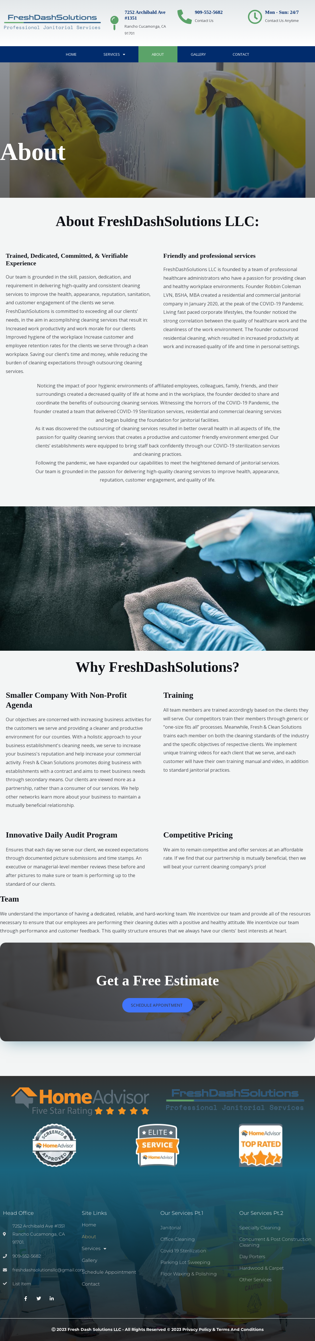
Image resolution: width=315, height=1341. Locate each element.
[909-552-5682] (184, 17)
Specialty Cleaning (260, 1227)
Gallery (198, 54)
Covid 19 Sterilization (183, 1251)
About (158, 54)
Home (71, 54)
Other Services (255, 1279)
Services (114, 54)
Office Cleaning (177, 1239)
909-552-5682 (209, 12)
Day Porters (252, 1256)
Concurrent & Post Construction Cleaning (275, 1242)
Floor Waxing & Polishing (188, 1274)
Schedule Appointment (109, 1272)
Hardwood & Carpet (261, 1268)
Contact (241, 54)
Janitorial (170, 1227)
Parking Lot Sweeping (185, 1262)
